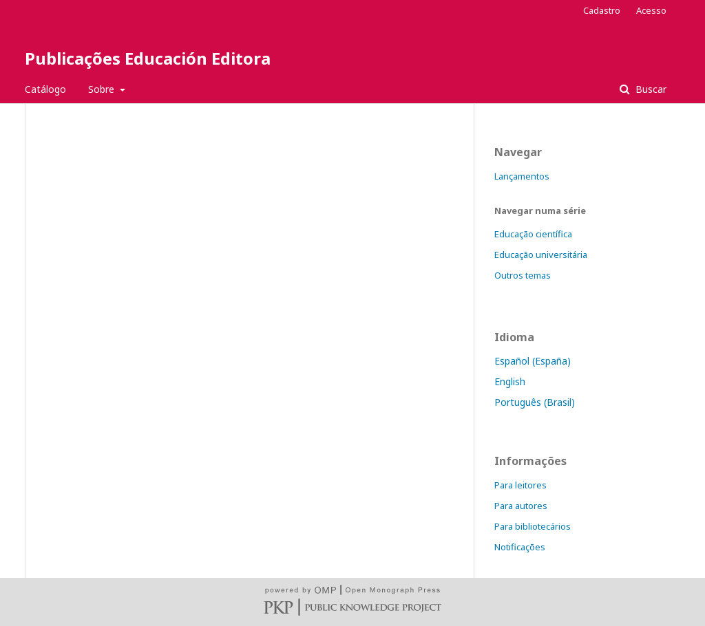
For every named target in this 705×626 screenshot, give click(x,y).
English (509, 381)
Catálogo (45, 89)
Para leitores (520, 485)
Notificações (519, 547)
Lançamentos (521, 176)
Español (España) (532, 360)
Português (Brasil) (534, 402)
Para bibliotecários (532, 526)
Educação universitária (540, 254)
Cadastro (601, 10)
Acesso (651, 10)
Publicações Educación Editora (148, 58)
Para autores (520, 505)
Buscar (649, 89)
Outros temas (522, 275)
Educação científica (533, 234)
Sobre (102, 89)
